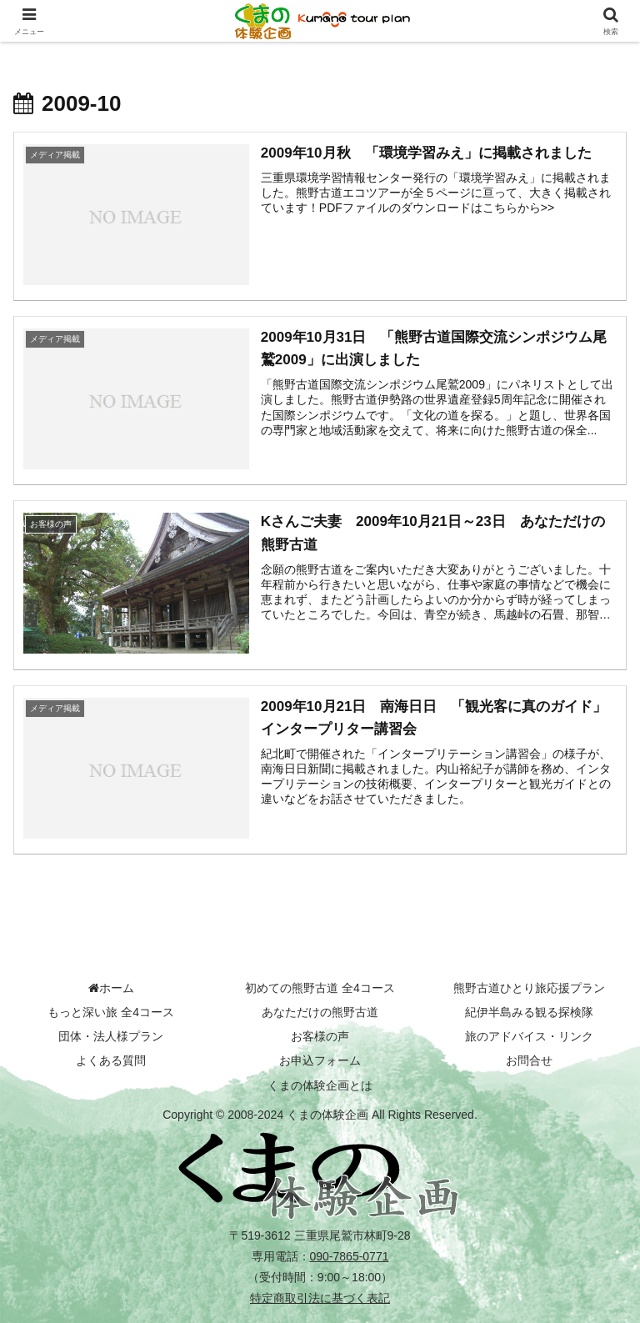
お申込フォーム (320, 1061)
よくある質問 (111, 1061)
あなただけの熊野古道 (320, 1012)
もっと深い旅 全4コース (111, 1012)
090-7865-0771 (349, 1256)
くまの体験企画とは (320, 1085)
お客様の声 (320, 1036)
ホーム (111, 988)
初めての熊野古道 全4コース (320, 988)
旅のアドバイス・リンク (529, 1036)
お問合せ (529, 1061)
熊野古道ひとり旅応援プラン (529, 988)
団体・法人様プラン (110, 1036)
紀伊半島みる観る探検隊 (529, 1012)
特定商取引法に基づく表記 (320, 1298)
